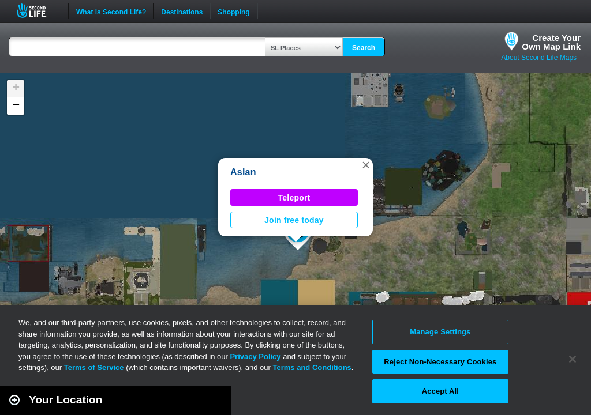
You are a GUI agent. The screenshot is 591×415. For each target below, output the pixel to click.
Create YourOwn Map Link (551, 42)
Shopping (233, 11)
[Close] (572, 359)
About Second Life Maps (539, 58)
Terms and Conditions (312, 367)
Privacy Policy (255, 356)
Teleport (294, 197)
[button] (366, 165)
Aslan (243, 172)
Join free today (294, 220)
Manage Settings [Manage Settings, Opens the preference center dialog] (440, 331)
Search (363, 48)
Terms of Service (94, 367)
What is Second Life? (111, 11)
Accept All (440, 391)
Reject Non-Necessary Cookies (440, 361)
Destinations (182, 11)
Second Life (37, 10)
